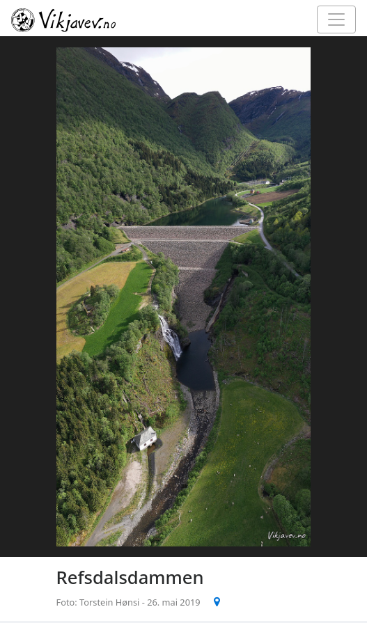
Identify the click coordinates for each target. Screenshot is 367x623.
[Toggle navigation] (336, 19)
